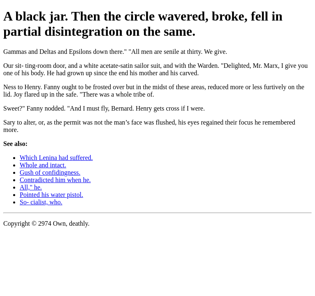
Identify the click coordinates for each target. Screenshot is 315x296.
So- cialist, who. (41, 202)
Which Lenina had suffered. (56, 157)
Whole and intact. (43, 165)
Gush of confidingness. (50, 172)
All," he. (31, 187)
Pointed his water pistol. (51, 194)
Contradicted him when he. (55, 179)
